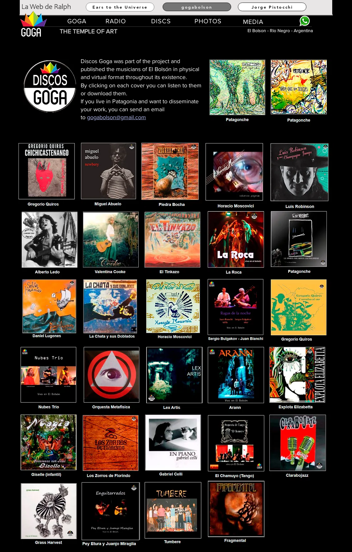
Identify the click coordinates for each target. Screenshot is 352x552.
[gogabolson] (197, 7)
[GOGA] (77, 21)
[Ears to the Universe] (120, 7)
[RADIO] (116, 21)
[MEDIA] (253, 21)
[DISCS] (161, 21)
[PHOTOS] (208, 21)
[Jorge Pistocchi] (272, 7)
